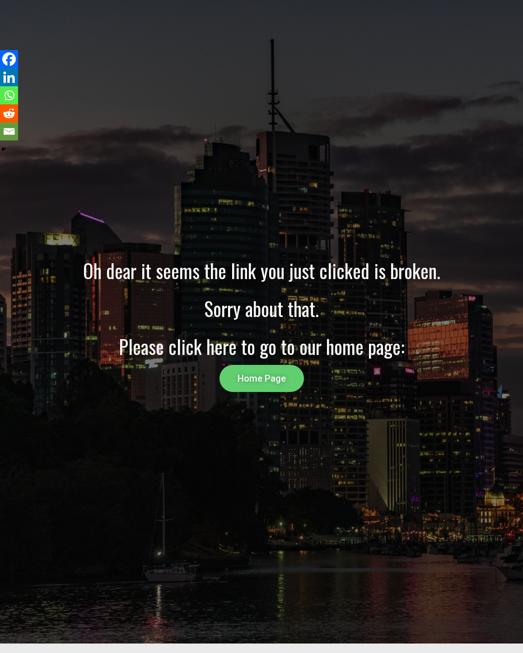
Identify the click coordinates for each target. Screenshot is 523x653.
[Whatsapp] (9, 95)
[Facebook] (9, 59)
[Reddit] (9, 113)
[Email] (9, 131)
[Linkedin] (9, 77)
